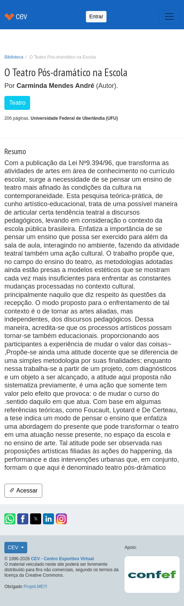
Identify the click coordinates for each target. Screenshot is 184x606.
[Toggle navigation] (169, 16)
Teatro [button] (17, 103)
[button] (9, 518)
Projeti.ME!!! (35, 586)
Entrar (96, 16)
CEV (14, 547)
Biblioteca (14, 57)
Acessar (23, 490)
